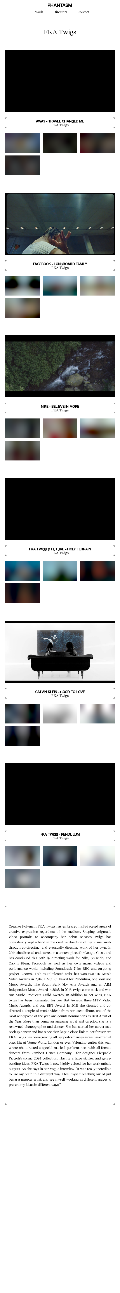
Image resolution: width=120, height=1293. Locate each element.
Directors (60, 12)
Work (39, 12)
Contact (83, 12)
